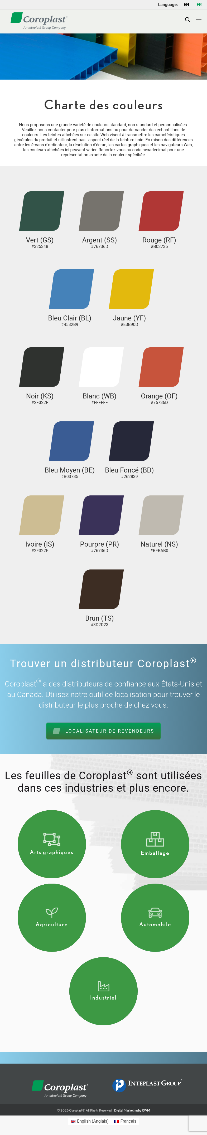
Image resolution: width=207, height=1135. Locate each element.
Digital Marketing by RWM (132, 1110)
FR (199, 4)
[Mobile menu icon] (198, 21)
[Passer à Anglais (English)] (89, 1121)
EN (186, 4)
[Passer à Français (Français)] (125, 1121)
